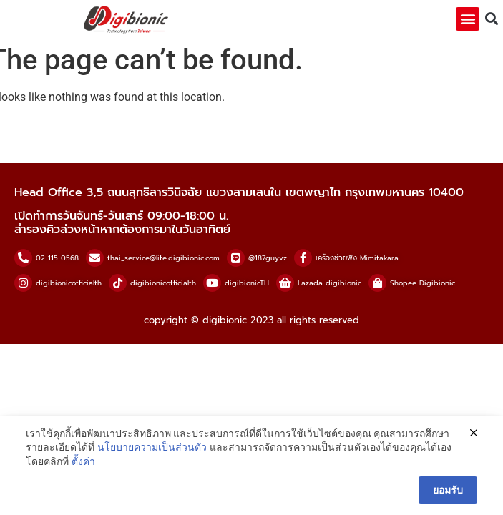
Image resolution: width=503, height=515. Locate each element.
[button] (467, 19)
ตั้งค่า (83, 461)
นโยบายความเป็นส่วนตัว (152, 447)
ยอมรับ (448, 490)
